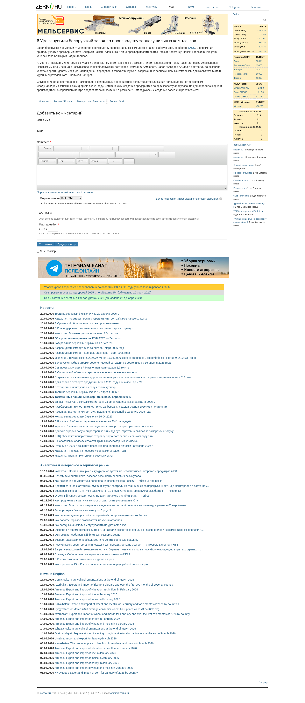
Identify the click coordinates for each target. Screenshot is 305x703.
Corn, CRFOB (240, 92)
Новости (74, 6)
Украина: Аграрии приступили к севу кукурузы (84, 455)
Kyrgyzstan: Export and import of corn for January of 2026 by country (96, 672)
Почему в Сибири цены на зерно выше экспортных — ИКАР (92, 554)
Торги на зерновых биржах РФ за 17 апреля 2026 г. (87, 392)
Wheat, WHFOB (241, 88)
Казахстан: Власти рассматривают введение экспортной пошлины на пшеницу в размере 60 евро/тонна (120, 505)
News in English (52, 573)
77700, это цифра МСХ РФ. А (248, 211)
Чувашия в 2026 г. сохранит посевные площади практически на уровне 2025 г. (104, 445)
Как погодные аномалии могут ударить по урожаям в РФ (90, 525)
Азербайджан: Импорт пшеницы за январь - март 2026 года (92, 352)
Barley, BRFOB (241, 96)
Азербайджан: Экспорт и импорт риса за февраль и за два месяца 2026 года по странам (111, 406)
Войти (236, 14)
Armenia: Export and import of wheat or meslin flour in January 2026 (95, 648)
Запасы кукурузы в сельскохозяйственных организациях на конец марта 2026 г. (105, 401)
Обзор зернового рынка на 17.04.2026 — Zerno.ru (88, 338)
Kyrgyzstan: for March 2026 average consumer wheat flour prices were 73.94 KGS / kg (107, 609)
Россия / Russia (63, 101)
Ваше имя (43, 119)
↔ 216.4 (259, 92)
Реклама (256, 7)
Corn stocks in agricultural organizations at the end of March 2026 (94, 579)
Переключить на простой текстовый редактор (65, 192)
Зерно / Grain (117, 101)
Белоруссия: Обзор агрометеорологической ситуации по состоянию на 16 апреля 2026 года (113, 362)
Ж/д (171, 6)
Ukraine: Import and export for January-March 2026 (86, 638)
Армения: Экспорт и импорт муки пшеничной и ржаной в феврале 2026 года (103, 411)
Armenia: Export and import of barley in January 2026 (86, 663)
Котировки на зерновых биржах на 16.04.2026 (83, 416)
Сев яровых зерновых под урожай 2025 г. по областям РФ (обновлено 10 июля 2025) (95, 292)
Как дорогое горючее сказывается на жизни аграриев (88, 520)
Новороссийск (241, 74)
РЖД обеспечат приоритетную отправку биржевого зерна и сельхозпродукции (104, 436)
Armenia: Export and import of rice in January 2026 (85, 653)
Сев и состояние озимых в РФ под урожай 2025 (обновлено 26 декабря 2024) (91, 298)
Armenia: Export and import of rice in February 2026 (85, 594)
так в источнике (241, 196)
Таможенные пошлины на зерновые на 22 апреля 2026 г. (93, 396)
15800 (259, 78)
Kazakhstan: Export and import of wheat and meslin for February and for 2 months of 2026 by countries (117, 604)
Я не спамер (48, 251)
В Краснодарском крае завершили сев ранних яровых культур (94, 328)
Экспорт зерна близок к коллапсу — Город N (83, 510)
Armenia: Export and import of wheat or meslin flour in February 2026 (96, 589)
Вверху (263, 682)
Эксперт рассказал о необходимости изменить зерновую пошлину (96, 539)
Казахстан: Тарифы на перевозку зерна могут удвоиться (90, 450)
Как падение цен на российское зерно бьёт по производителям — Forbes (101, 515)
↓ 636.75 (261, 46)
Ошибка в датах (241, 180)
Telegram (234, 7)
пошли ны (238, 149)
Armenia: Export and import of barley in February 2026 (87, 618)
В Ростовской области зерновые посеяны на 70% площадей (93, 421)
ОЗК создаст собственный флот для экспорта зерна (87, 534)
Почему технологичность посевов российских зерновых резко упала (98, 476)
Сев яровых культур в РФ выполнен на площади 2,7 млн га (92, 367)
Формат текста (50, 198)
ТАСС (191, 47)
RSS (191, 7)
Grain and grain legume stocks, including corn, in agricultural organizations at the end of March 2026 (115, 633)
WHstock (238, 106)
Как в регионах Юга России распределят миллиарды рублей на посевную (101, 564)
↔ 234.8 (259, 88)
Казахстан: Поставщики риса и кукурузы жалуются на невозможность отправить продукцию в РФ (116, 471)
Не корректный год (242, 173)
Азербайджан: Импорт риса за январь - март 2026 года (89, 347)
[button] (45, 148)
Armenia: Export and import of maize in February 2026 (87, 599)
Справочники (112, 6)
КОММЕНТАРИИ (242, 145)
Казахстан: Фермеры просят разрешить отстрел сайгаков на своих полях (101, 318)
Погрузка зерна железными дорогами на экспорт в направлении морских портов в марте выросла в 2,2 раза (123, 377)
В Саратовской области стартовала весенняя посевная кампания (96, 372)
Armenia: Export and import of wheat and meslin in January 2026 (93, 667)
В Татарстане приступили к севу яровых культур (85, 387)
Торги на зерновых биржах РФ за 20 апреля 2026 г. (87, 313)
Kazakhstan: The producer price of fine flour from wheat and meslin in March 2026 (104, 643)
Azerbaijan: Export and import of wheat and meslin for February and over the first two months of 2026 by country (122, 614)
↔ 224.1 (259, 96)
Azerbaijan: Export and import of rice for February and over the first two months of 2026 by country (113, 584)
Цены (92, 6)
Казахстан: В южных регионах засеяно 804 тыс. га (86, 333)
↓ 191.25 (261, 51)
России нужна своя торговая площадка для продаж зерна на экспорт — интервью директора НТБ (116, 544)
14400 (259, 69)
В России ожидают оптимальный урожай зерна (84, 559)
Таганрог (238, 69)
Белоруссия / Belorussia (90, 101)
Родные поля (240, 188)
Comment (44, 142)
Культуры (156, 6)
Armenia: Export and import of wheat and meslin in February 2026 (94, 623)
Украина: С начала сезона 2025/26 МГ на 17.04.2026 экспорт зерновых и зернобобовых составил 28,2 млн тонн (125, 357)
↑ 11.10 (261, 38)
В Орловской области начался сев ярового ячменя (87, 323)
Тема (40, 131)
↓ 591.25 (261, 42)
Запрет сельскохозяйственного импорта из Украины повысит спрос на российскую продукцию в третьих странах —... (128, 549)
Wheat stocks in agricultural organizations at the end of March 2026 (95, 628)
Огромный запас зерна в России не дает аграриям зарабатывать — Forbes (102, 495)
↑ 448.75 (261, 30)
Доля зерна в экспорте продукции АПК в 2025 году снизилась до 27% (98, 382)
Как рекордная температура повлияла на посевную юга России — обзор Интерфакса (108, 480)
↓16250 (259, 106)
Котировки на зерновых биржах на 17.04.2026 (83, 343)
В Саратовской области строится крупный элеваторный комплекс (96, 441)
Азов (236, 61)
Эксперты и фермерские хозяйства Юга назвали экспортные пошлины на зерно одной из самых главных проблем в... (129, 529)
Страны (135, 6)
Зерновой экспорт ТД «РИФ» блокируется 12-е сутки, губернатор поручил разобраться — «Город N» (118, 490)
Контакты (211, 7)
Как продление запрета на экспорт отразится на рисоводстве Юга (96, 500)
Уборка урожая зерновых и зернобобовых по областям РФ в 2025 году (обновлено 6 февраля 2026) (105, 287)
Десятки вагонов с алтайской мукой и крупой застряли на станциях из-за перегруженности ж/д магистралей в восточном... (132, 485)
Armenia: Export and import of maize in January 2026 (86, 657)
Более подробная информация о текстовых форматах (187, 198)
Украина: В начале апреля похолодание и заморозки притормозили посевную (104, 426)
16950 (259, 74)
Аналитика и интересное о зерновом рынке (74, 465)
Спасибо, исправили (243, 165)
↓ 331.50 (261, 34)
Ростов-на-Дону (242, 65)
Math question (49, 224)
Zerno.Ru (45, 693)
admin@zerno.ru (119, 693)
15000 (259, 61)
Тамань (237, 78)
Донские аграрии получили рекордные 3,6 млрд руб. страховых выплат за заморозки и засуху (114, 431)
